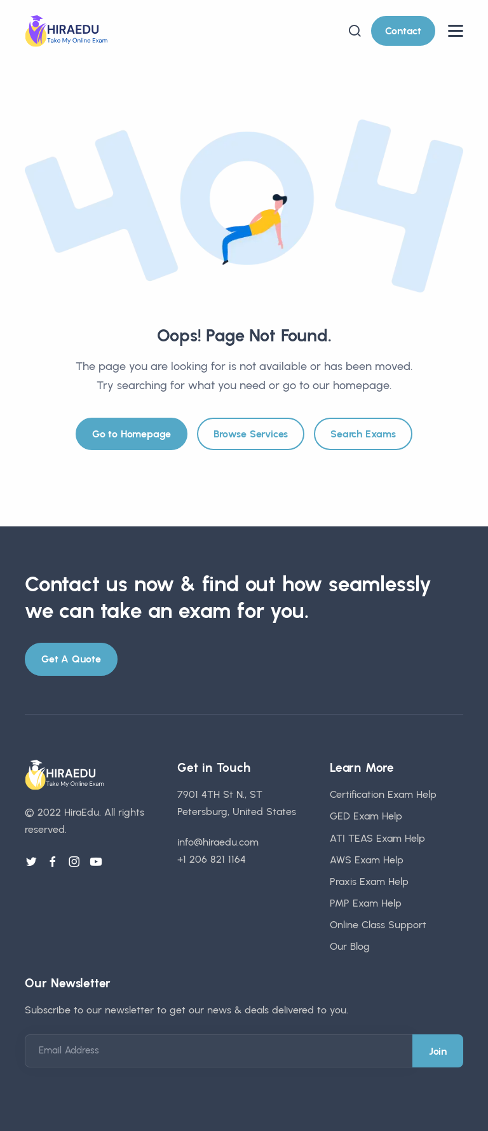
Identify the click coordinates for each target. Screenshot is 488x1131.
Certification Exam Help (383, 794)
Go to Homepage (131, 434)
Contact (403, 31)
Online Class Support (378, 925)
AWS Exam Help (366, 860)
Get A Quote (71, 659)
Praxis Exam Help (369, 881)
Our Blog (350, 946)
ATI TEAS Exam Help (377, 838)
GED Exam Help (366, 816)
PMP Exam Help (366, 903)
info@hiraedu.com (218, 842)
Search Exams (363, 434)
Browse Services (251, 434)
